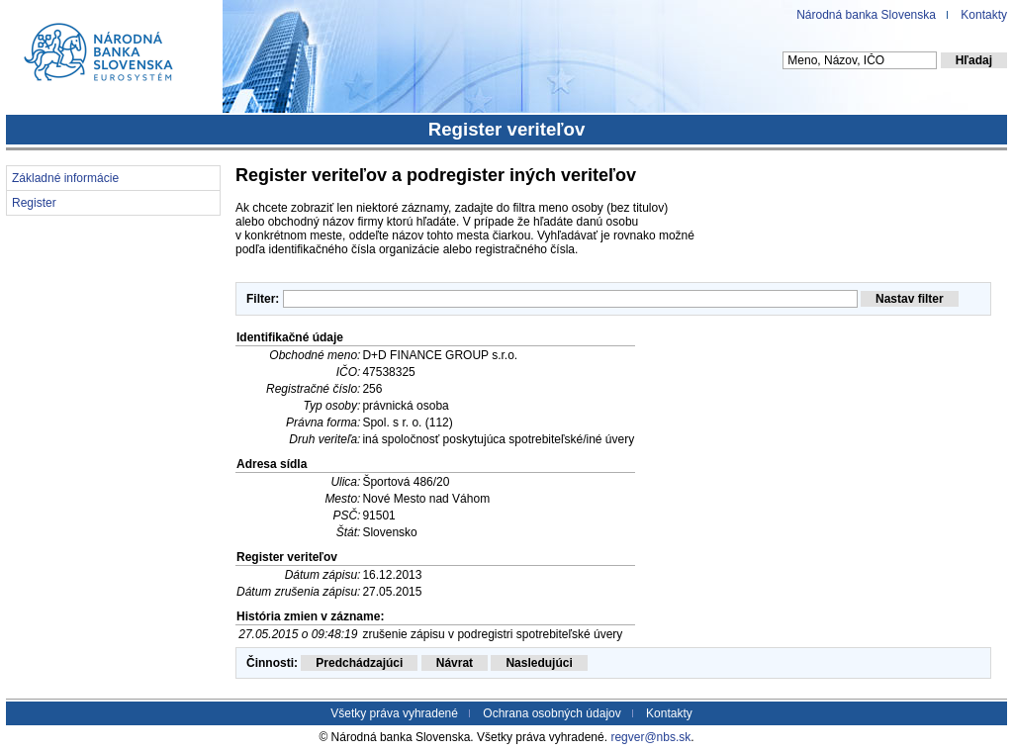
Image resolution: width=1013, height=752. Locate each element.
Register (34, 203)
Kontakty (984, 15)
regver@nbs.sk (650, 737)
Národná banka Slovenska (866, 15)
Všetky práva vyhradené (394, 713)
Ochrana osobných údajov (551, 713)
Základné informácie (65, 178)
